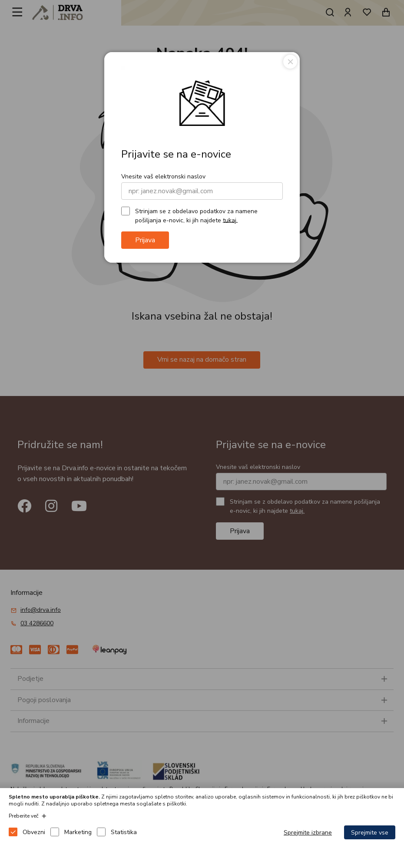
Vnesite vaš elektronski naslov (163, 176)
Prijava (145, 240)
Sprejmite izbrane (308, 832)
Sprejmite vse (369, 832)
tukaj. (230, 220)
